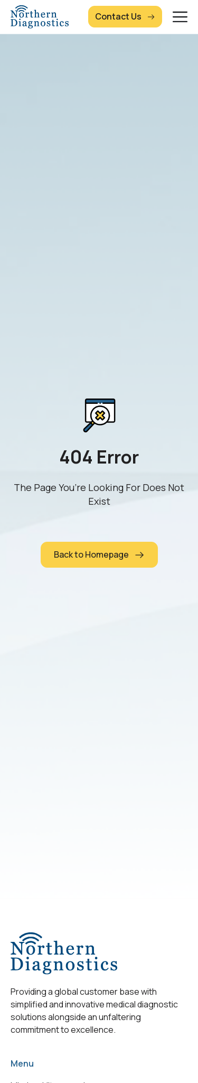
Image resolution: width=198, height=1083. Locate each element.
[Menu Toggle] (180, 17)
